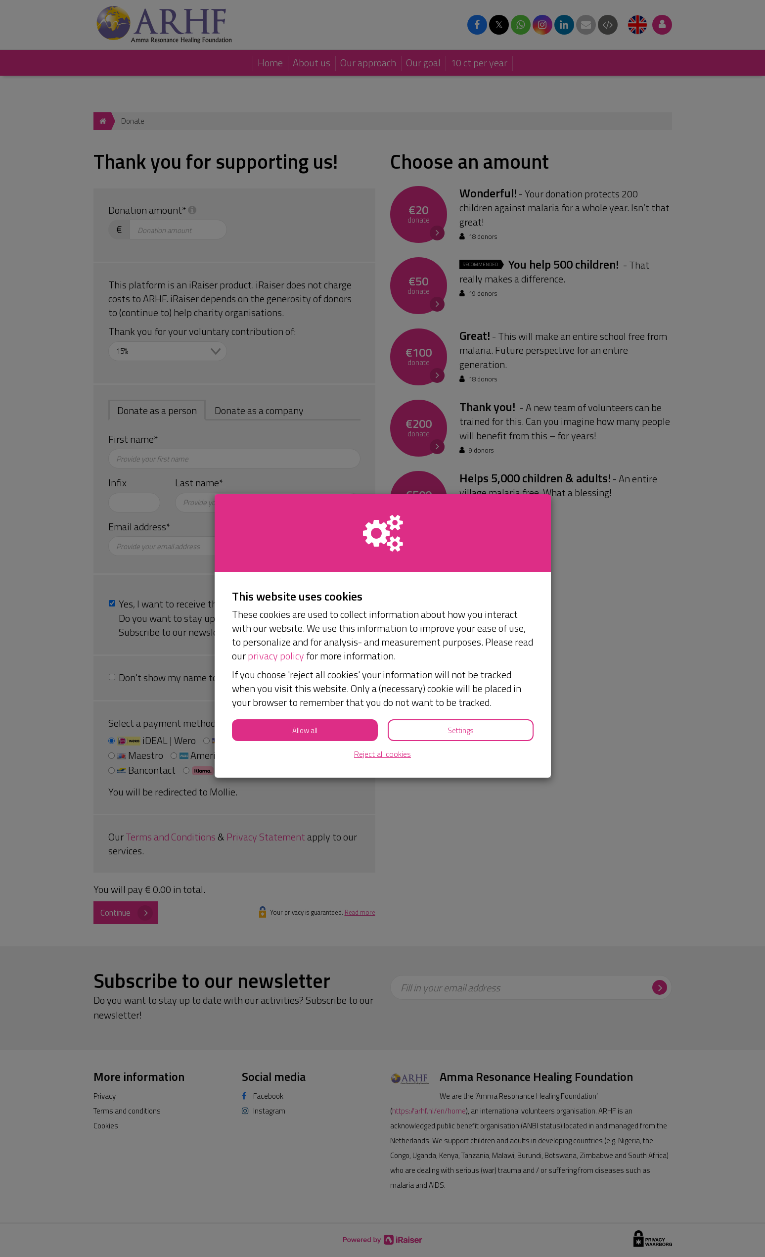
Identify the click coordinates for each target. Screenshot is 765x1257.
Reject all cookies (382, 754)
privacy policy (276, 655)
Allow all (304, 730)
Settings (461, 730)
